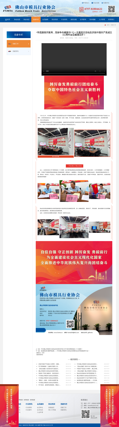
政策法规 (74, 19)
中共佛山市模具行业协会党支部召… (87, 364)
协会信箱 (96, 3)
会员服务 (45, 19)
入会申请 (40, 412)
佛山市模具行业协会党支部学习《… (87, 382)
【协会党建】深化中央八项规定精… (87, 366)
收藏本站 (106, 3)
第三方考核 (52, 410)
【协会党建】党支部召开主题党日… (49, 368)
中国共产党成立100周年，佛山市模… (87, 368)
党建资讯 (13, 51)
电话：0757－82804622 (90, 403)
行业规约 (29, 410)
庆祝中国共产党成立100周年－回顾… (49, 364)
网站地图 (31, 425)
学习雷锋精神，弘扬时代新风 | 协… (49, 366)
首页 (7, 19)
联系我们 (111, 19)
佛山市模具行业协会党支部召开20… (87, 375)
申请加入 (86, 3)
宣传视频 (92, 19)
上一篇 (59, 349)
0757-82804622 (93, 8)
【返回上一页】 (40, 352)
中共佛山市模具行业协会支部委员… (49, 375)
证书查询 (83, 19)
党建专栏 (36, 19)
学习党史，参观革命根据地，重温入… (50, 385)
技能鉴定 (51, 407)
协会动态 (27, 19)
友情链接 (20, 400)
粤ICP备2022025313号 (46, 425)
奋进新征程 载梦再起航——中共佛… (87, 380)
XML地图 (37, 425)
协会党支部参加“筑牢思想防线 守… (87, 373)
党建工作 (13, 43)
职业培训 (55, 19)
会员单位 (40, 407)
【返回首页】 (40, 354)
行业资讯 (64, 19)
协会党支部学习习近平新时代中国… (87, 378)
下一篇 (63, 351)
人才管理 (102, 19)
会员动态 (40, 410)
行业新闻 (29, 407)
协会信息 (17, 19)
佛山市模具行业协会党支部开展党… (49, 371)
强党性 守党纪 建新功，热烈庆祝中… (49, 373)
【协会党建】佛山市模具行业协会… (87, 371)
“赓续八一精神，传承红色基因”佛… (49, 380)
